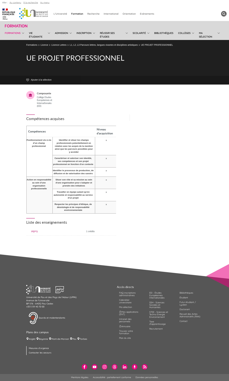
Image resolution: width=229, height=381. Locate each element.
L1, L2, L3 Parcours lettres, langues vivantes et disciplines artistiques (104, 45)
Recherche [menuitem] (93, 13)
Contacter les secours (40, 352)
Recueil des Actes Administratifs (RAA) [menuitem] (190, 315)
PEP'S (34, 231)
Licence (44, 45)
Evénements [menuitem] (147, 13)
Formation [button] (16, 26)
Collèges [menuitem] (184, 33)
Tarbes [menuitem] (83, 339)
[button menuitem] (224, 14)
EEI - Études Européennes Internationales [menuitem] (157, 295)
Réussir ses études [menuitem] (107, 35)
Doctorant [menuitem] (185, 309)
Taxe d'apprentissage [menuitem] (157, 322)
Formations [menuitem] (13, 33)
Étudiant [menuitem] (184, 297)
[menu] (22, 34)
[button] (41, 289)
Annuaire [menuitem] (124, 326)
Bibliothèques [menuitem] (163, 33)
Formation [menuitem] (77, 13)
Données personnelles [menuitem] (146, 377)
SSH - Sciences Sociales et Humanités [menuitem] (156, 305)
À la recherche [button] (30, 2)
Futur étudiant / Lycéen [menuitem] (188, 303)
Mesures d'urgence (39, 348)
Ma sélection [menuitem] (205, 35)
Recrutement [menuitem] (156, 328)
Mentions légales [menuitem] (79, 377)
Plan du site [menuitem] (125, 338)
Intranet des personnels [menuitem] (125, 320)
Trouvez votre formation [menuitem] (126, 332)
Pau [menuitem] (74, 339)
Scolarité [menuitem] (139, 33)
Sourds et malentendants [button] (46, 318)
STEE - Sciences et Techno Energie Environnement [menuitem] (158, 314)
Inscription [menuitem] (83, 33)
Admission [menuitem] (61, 33)
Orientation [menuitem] (129, 13)
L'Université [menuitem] (60, 13)
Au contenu (15, 2)
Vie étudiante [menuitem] (35, 35)
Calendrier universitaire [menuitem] (125, 301)
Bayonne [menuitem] (43, 339)
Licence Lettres (58, 45)
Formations (31, 45)
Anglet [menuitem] (32, 339)
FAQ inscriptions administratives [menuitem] (127, 294)
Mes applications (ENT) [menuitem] (128, 313)
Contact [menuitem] (183, 321)
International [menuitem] (111, 13)
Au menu (44, 2)
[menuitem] (85, 367)
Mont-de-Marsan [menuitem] (60, 339)
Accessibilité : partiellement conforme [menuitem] (112, 377)
